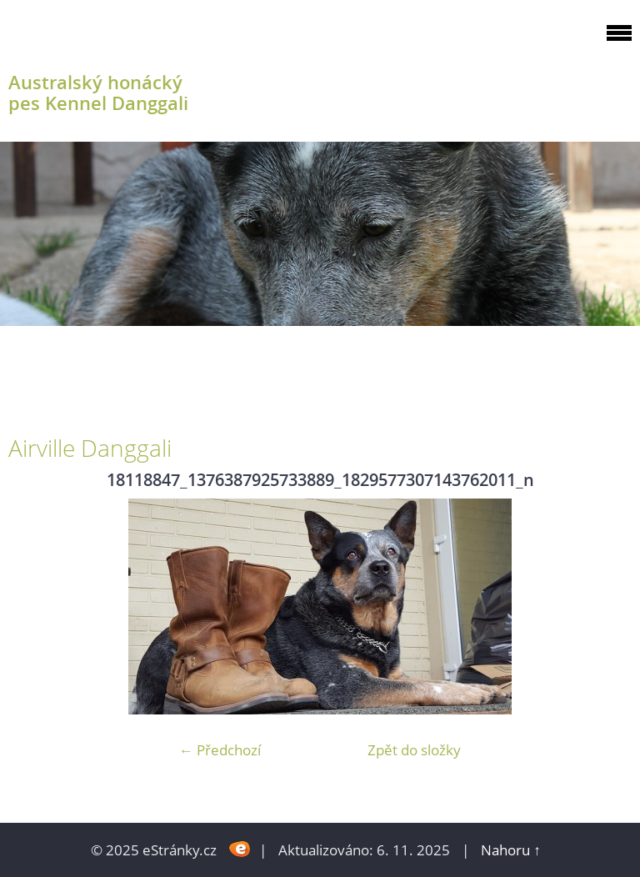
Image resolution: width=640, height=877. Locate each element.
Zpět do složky (414, 749)
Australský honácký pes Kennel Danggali (98, 92)
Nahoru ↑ (511, 849)
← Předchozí (220, 749)
